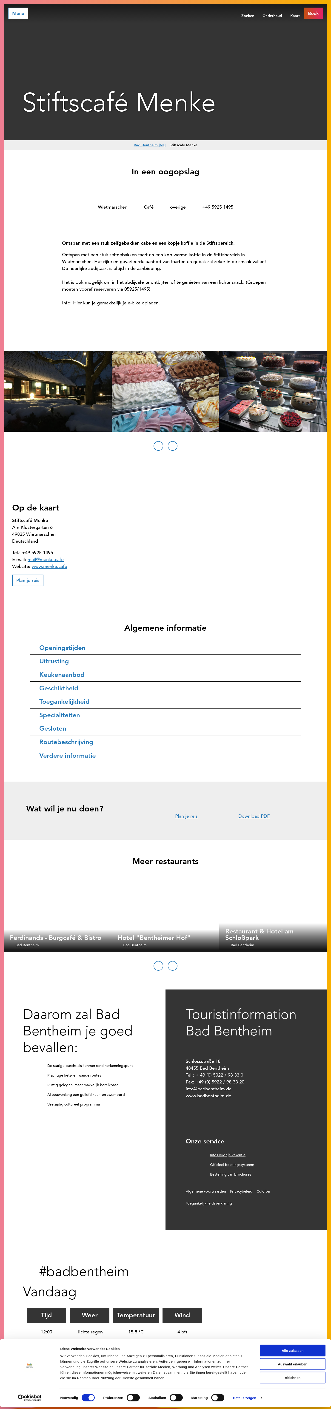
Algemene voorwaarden (206, 1191)
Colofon (263, 1191)
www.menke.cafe (49, 566)
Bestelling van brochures (230, 1174)
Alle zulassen (292, 1353)
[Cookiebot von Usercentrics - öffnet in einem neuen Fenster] (30, 1400)
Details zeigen (244, 1400)
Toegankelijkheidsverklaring (209, 1203)
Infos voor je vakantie (227, 1155)
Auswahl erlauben (292, 1366)
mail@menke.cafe (46, 559)
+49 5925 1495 (217, 207)
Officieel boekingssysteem (232, 1164)
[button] (313, 13)
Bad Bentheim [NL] (150, 145)
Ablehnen (292, 1380)
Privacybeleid (241, 1191)
